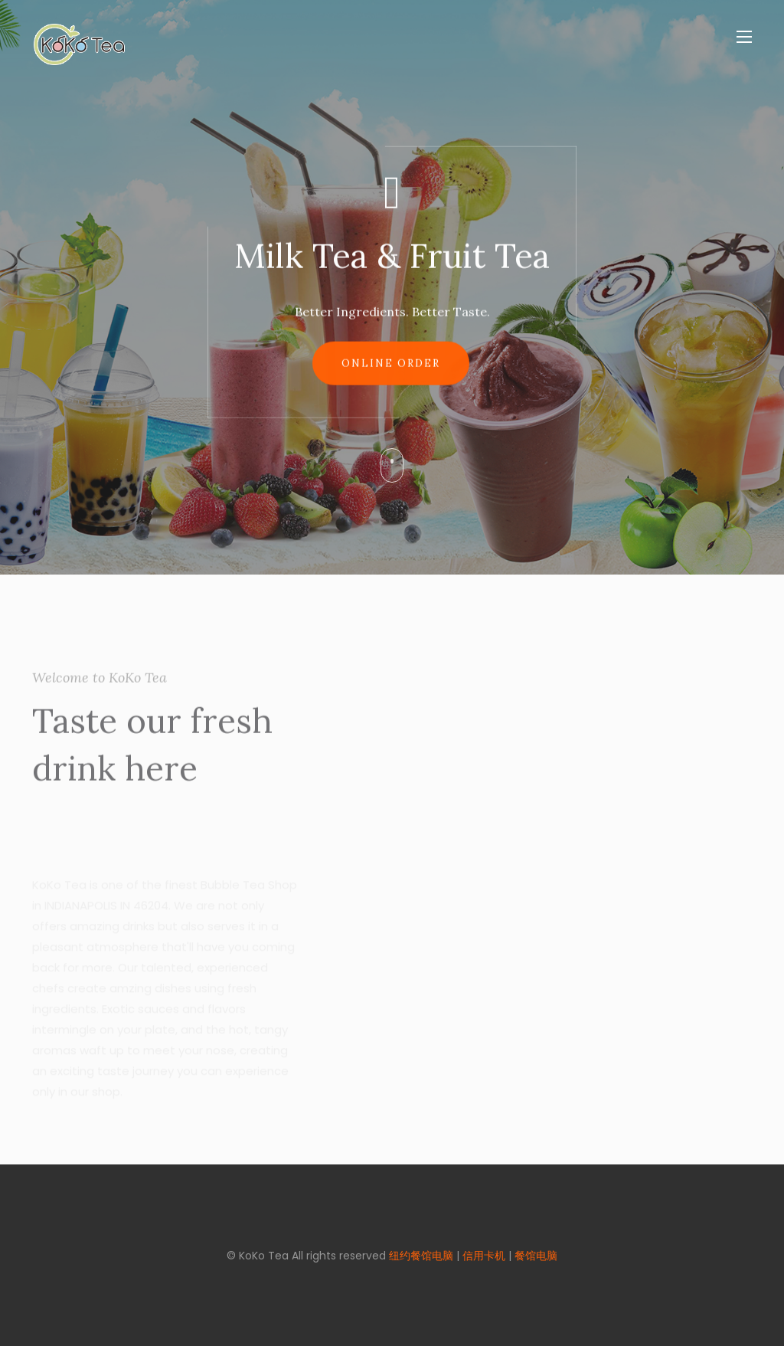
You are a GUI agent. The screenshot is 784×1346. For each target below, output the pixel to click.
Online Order (390, 367)
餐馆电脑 (535, 1255)
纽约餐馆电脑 (421, 1255)
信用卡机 (483, 1255)
